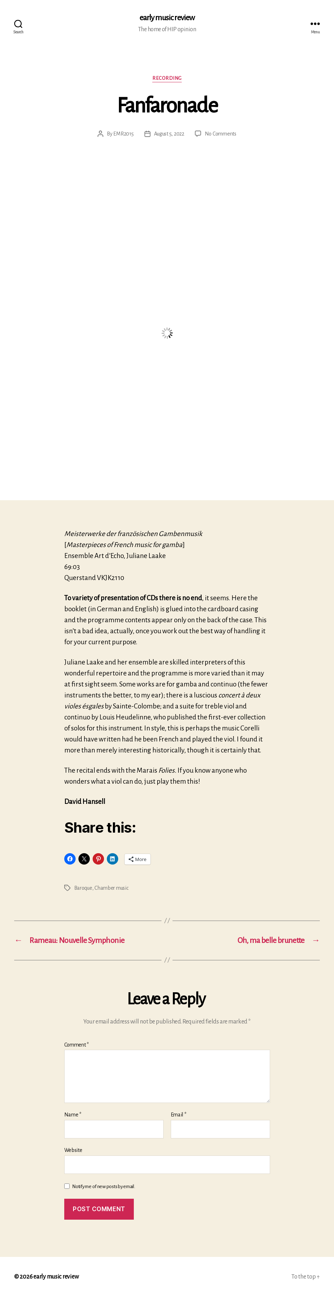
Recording (167, 78)
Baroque (83, 888)
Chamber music (111, 888)
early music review (166, 17)
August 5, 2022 (169, 134)
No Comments (220, 134)
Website (73, 1150)
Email (178, 1114)
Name (72, 1114)
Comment (76, 1045)
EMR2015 (123, 134)
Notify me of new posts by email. (103, 1186)
